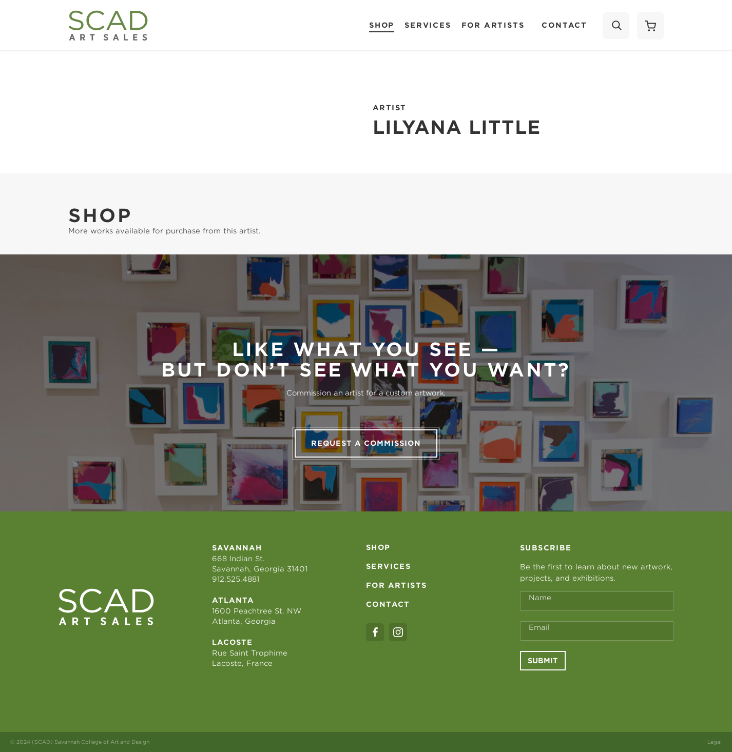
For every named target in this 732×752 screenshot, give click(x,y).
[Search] (616, 25)
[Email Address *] (597, 631)
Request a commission (366, 443)
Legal (714, 742)
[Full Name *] (597, 601)
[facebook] (375, 632)
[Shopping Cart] (650, 25)
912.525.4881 (235, 579)
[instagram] (398, 632)
